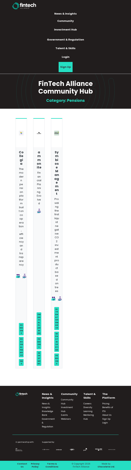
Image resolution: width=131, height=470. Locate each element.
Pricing (105, 403)
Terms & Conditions (51, 465)
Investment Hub (65, 29)
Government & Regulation (65, 39)
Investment (39, 358)
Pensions (21, 329)
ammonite (39, 160)
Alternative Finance (56, 318)
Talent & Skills (65, 48)
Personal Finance (21, 347)
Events (64, 415)
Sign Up (65, 67)
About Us (107, 415)
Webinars (66, 419)
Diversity (87, 407)
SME (21, 362)
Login (65, 57)
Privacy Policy (35, 465)
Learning (87, 411)
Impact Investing (56, 341)
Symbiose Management (56, 173)
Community (65, 21)
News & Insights (65, 14)
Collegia (21, 158)
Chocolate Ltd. (106, 466)
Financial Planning (39, 323)
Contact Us (22, 465)
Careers (87, 403)
